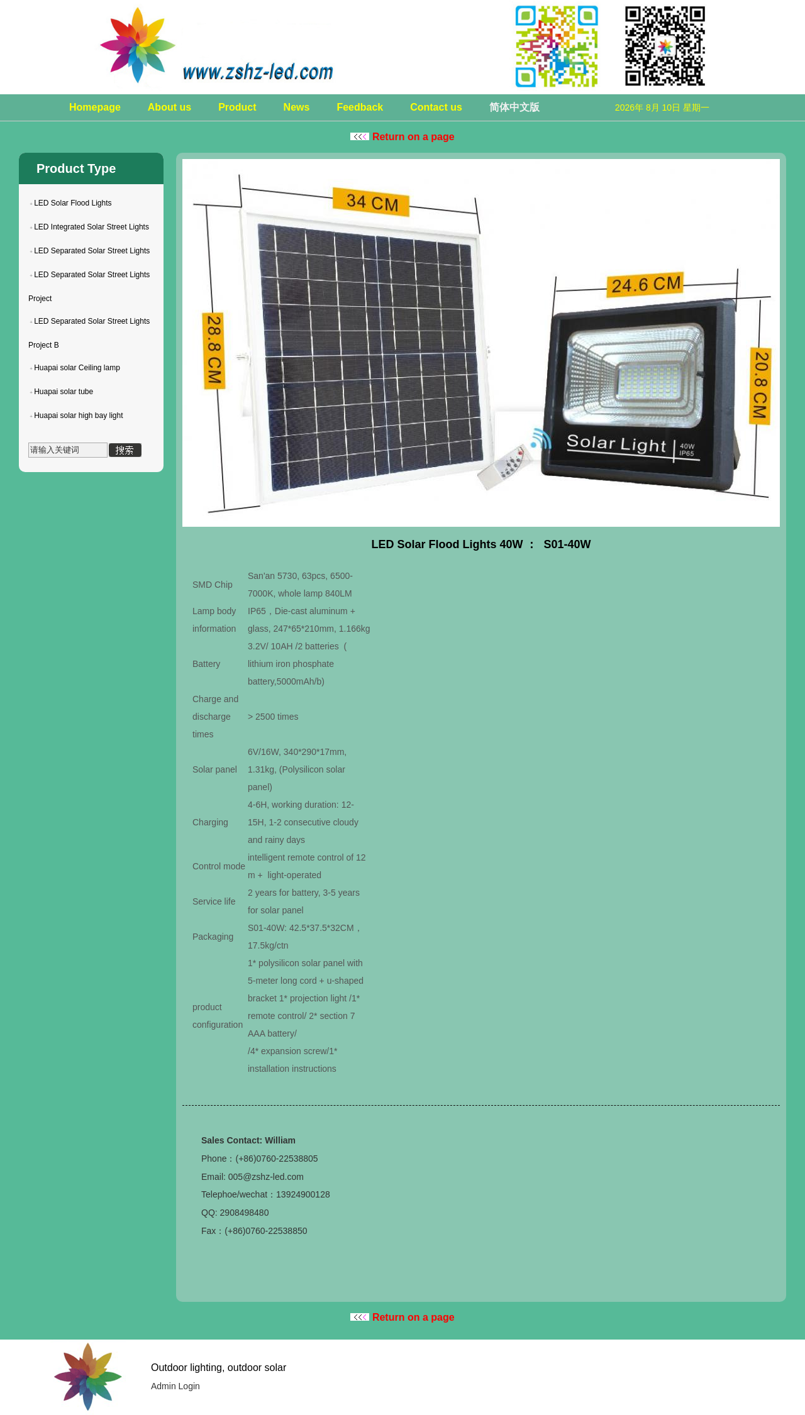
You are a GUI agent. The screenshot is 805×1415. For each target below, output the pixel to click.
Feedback (359, 107)
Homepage (95, 107)
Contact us (436, 107)
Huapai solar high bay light (78, 415)
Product (237, 107)
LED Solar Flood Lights (72, 203)
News (297, 107)
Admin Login (175, 1386)
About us (169, 107)
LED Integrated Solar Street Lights (91, 227)
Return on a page (402, 136)
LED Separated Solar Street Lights (92, 250)
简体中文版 (514, 107)
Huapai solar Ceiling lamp (77, 367)
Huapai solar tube (63, 391)
